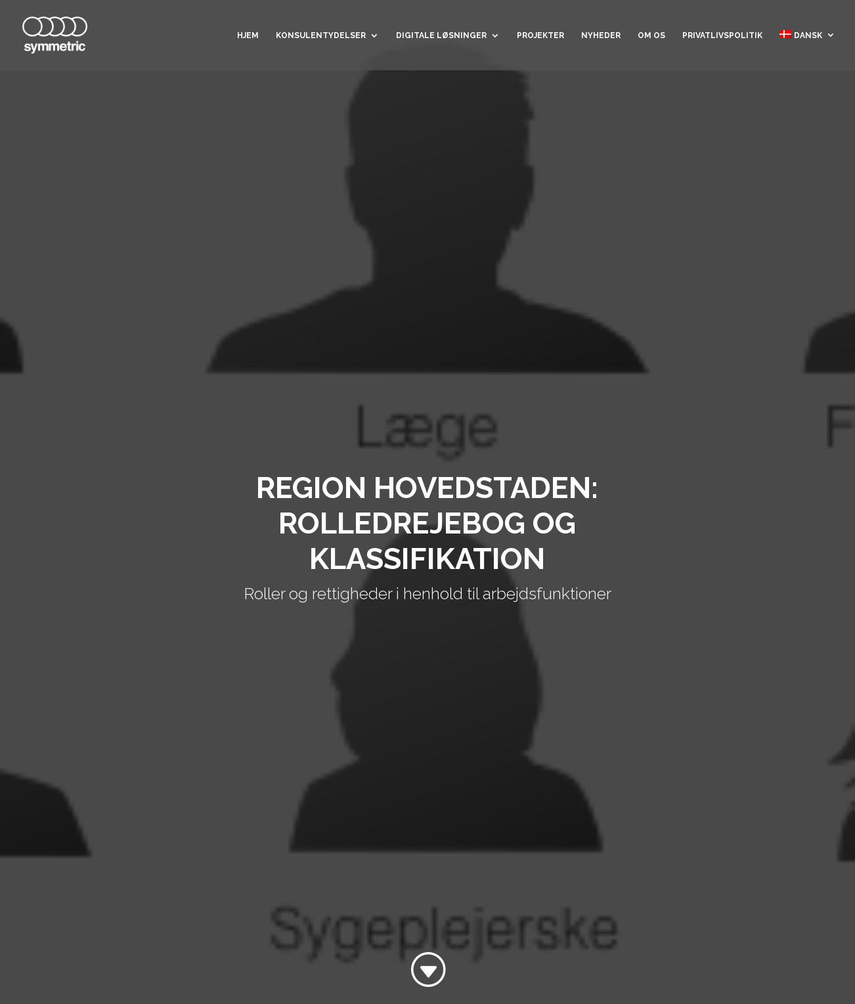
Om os (651, 35)
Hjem (248, 35)
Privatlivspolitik (722, 35)
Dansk (800, 35)
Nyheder (601, 35)
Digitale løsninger (441, 35)
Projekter (540, 35)
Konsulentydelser (321, 35)
